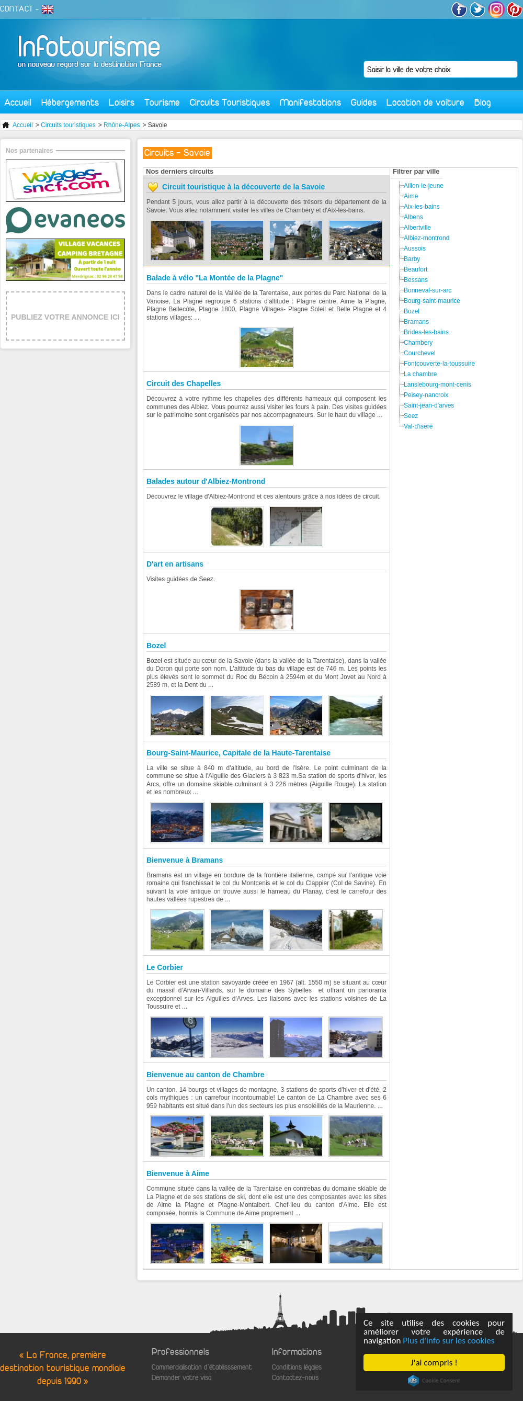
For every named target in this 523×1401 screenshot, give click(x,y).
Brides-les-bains (426, 332)
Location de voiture (425, 102)
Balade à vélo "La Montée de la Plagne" (214, 278)
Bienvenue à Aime (177, 1173)
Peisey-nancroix (426, 395)
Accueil (17, 102)
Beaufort (415, 269)
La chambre (420, 374)
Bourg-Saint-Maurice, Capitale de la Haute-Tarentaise (238, 753)
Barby (412, 259)
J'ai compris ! (434, 1362)
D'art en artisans (174, 564)
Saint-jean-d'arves (429, 405)
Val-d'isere (418, 426)
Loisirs (121, 102)
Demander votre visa (181, 1377)
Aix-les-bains (422, 206)
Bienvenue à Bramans (184, 860)
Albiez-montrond (426, 238)
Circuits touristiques (68, 125)
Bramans (416, 321)
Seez (411, 416)
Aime (411, 196)
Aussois (415, 248)
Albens (413, 217)
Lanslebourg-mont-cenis (437, 384)
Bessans (416, 280)
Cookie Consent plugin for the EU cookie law (434, 1380)
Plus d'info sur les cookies (448, 1340)
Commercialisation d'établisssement (202, 1367)
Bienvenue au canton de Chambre (205, 1074)
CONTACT (16, 9)
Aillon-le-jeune (424, 185)
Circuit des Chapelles (183, 383)
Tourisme (162, 102)
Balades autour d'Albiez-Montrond (205, 481)
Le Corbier (164, 967)
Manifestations (310, 102)
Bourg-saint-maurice (432, 300)
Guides (364, 102)
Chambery (418, 342)
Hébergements (70, 102)
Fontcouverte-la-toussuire (439, 363)
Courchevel (420, 353)
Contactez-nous (295, 1377)
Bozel (156, 645)
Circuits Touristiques (230, 102)
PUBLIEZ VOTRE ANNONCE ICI (65, 317)
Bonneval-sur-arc (427, 290)
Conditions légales (297, 1367)
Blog (482, 102)
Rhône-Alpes (122, 125)
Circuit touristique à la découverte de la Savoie (243, 187)
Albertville (417, 227)
